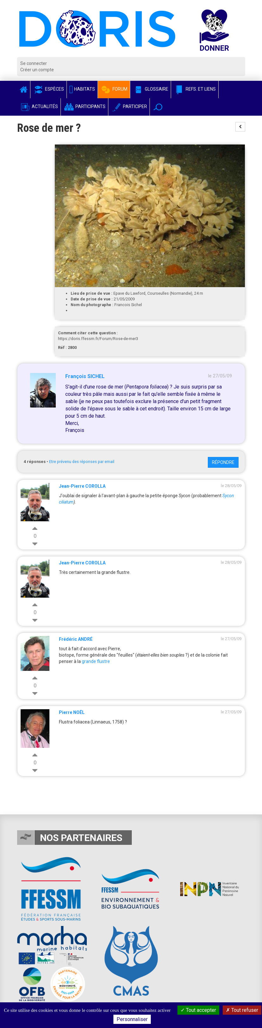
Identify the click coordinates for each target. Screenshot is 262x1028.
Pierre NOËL (72, 712)
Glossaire (150, 89)
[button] (158, 107)
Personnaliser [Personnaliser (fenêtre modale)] (132, 1019)
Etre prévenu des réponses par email (81, 461)
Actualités (39, 106)
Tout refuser (242, 1010)
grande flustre (96, 661)
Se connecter (33, 63)
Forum (113, 89)
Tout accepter (198, 1010)
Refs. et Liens (195, 89)
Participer (129, 106)
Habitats (82, 89)
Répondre (223, 462)
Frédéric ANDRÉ (76, 639)
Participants (84, 106)
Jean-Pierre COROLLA (82, 486)
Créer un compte (37, 69)
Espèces (48, 89)
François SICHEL (85, 376)
